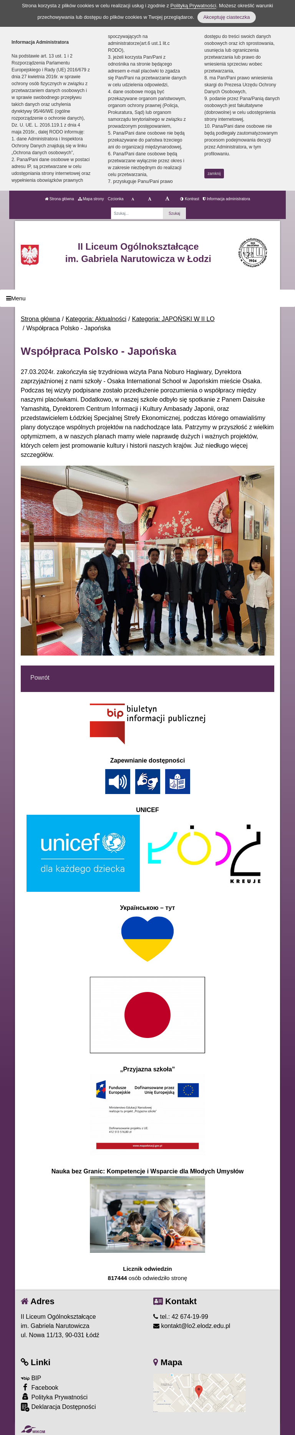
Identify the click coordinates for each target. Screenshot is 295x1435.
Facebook (39, 1387)
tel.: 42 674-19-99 (180, 1316)
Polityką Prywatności (193, 5)
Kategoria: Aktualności (96, 319)
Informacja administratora (226, 199)
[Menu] (147, 298)
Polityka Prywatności (54, 1396)
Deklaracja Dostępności (58, 1407)
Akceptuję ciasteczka (226, 17)
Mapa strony (91, 199)
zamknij (214, 173)
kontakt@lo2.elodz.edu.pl (191, 1326)
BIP (31, 1378)
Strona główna (59, 199)
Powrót (40, 677)
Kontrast (189, 199)
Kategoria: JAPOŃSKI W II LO (173, 319)
